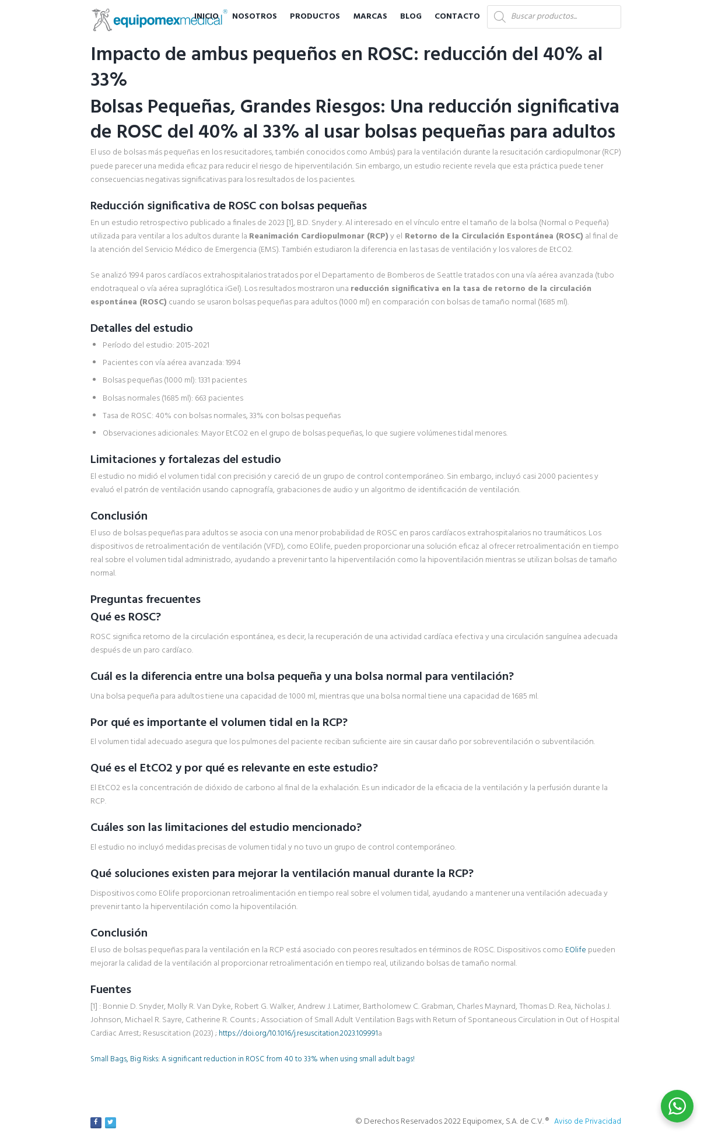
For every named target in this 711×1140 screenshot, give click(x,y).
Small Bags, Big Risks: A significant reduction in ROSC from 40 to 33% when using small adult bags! (261, 1059)
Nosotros (254, 16)
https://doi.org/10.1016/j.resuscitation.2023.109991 (302, 1033)
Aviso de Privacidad (586, 1121)
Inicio (206, 16)
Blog (411, 16)
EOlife (575, 950)
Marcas (370, 16)
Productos (315, 16)
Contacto (457, 16)
